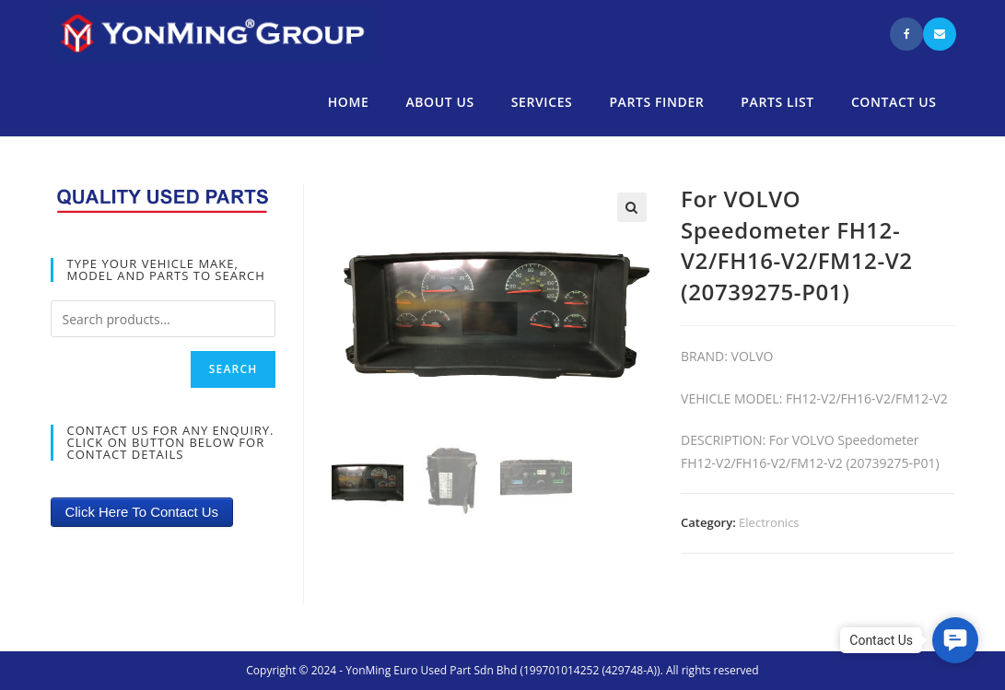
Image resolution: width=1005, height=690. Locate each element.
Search (233, 369)
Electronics (769, 522)
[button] (955, 640)
